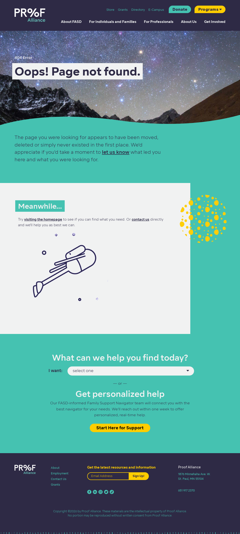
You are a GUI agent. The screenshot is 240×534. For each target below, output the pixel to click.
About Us (189, 22)
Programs (208, 9)
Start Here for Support (120, 427)
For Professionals (158, 22)
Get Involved (214, 22)
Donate (179, 9)
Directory (138, 9)
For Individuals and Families (112, 22)
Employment (59, 473)
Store (110, 9)
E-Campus (156, 9)
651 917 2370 (186, 490)
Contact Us (58, 479)
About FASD (71, 22)
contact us (140, 219)
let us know (115, 152)
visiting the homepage (43, 219)
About (55, 467)
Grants (123, 9)
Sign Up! (138, 476)
